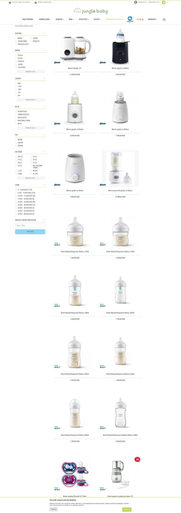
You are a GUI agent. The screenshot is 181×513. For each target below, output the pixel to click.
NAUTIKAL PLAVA (24, 144)
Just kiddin (22, 91)
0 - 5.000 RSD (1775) (25, 213)
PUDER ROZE (22, 135)
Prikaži (132, 36)
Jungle (20, 88)
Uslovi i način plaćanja (61, 467)
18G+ (19, 113)
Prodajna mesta (20, 467)
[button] (165, 20)
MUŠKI (20, 163)
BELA (19, 147)
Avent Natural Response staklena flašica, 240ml (109, 301)
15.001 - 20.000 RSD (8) (26, 222)
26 (35, 180)
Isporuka (95, 456)
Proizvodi (27, 27)
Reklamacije (96, 463)
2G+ (19, 119)
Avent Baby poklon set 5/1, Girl (109, 355)
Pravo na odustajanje (99, 470)
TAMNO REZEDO (23, 138)
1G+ (19, 116)
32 (20, 189)
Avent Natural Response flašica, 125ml (71, 193)
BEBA (19, 47)
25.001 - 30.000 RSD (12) (26, 228)
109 (158, 379)
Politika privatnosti (60, 474)
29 (35, 183)
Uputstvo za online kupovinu (63, 463)
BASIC (20, 62)
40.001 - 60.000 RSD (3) (26, 235)
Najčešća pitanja (59, 477)
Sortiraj (98, 36)
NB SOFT (95, 506)
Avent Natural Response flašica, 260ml (71, 247)
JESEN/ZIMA (22, 65)
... (153, 379)
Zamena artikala (97, 460)
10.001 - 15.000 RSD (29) (26, 219)
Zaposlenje (19, 460)
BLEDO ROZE (22, 141)
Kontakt (18, 463)
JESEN (35, 62)
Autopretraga (87, 36)
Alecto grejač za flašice (109, 85)
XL (35, 197)
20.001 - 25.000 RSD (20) (26, 225)
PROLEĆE (36, 65)
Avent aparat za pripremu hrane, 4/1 (71, 355)
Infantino (21, 85)
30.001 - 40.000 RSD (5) (26, 231)
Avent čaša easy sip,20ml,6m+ (148, 355)
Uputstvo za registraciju (61, 460)
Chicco (20, 79)
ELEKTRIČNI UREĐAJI (24, 50)
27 (20, 183)
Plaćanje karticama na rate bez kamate (66, 470)
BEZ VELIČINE (37, 190)
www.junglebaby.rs (80, 506)
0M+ (19, 107)
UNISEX (20, 166)
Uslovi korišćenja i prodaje (62, 456)
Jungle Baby (19, 27)
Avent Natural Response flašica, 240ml (148, 193)
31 (35, 186)
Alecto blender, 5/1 (71, 85)
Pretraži (30, 255)
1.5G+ (20, 110)
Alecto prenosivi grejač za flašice (148, 139)
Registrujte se (154, 2)
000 (20, 180)
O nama (18, 456)
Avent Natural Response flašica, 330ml (71, 301)
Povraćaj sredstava (98, 467)
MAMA (19, 44)
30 (20, 186)
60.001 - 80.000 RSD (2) (26, 238)
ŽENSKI (20, 169)
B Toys (20, 82)
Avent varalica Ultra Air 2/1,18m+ (148, 301)
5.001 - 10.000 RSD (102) (26, 216)
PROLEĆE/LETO (23, 68)
